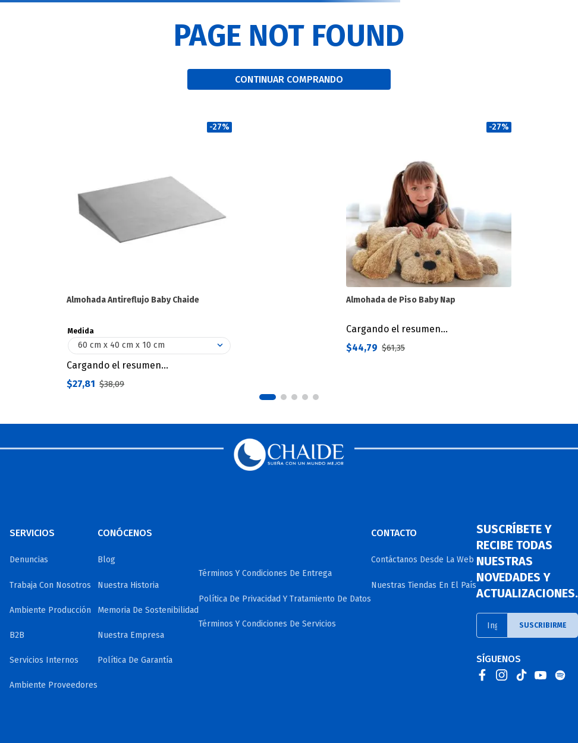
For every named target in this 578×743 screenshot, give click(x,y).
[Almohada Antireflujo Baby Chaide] (149, 256)
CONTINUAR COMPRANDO (289, 79)
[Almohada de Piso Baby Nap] (428, 256)
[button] (267, 397)
